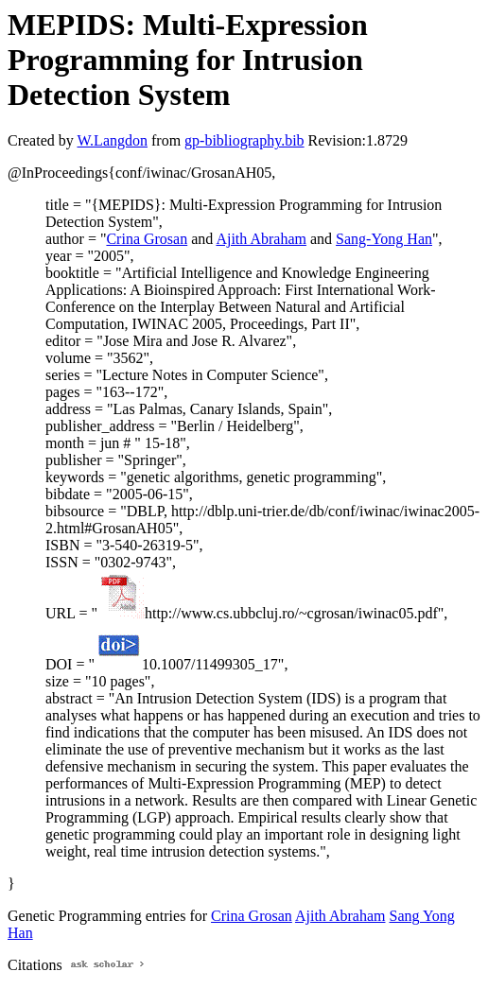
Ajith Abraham (261, 239)
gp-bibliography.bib (244, 140)
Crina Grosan (146, 239)
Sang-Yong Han (384, 239)
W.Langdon (112, 140)
